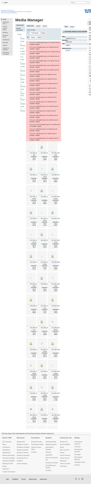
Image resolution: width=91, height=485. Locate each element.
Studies (48, 438)
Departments (6, 452)
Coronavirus (6, 447)
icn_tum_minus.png (47, 305)
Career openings (22, 463)
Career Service (64, 458)
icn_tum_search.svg (36, 393)
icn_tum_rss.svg (46, 371)
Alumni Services (65, 455)
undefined (23, 103)
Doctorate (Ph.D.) (22, 458)
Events (62, 452)
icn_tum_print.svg (35, 349)
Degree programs (51, 444)
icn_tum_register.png (47, 349)
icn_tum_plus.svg (46, 327)
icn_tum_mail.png (57, 284)
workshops (23, 110)
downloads (23, 45)
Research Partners (23, 452)
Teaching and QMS (8, 461)
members (23, 63)
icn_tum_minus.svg (58, 305)
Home (4, 19)
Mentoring (63, 461)
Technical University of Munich (9, 12)
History (72, 26)
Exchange (77, 454)
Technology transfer (37, 444)
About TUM (6, 438)
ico (22, 56)
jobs (23, 59)
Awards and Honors (8, 455)
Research (20, 438)
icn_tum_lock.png (57, 240)
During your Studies (52, 462)
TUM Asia (77, 447)
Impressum (43, 479)
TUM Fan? (5, 469)
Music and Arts (64, 450)
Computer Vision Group (7, 10)
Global (77, 438)
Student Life (63, 441)
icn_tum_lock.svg (35, 262)
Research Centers (22, 444)
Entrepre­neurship (36, 441)
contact (22, 38)
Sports (62, 447)
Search (45, 26)
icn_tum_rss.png (35, 371)
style (23, 82)
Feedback (15, 479)
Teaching (5, 42)
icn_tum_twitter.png (58, 415)
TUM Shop (63, 466)
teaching (22, 86)
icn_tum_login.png (46, 262)
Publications (6, 39)
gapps (23, 51)
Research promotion (23, 455)
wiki (23, 106)
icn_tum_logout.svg (47, 284)
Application (49, 455)
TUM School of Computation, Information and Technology (16, 11)
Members (5, 32)
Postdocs (20, 461)
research (22, 75)
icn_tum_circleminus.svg (59, 174)
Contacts (34, 452)
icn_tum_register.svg (58, 349)
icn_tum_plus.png (35, 327)
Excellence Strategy (23, 447)
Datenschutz (33, 479)
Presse (23, 479)
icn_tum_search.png (58, 371)
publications (23, 70)
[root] (20, 34)
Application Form (6, 22)
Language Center (79, 462)
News (4, 444)
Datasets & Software (6, 48)
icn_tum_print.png (57, 327)
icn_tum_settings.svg (58, 393)
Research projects (22, 450)
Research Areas (5, 36)
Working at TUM (7, 463)
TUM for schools (65, 463)
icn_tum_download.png (59, 196)
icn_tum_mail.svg (35, 305)
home (23, 54)
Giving (4, 466)
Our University (6, 441)
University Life (66, 438)
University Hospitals (8, 458)
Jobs (7, 479)
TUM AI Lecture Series (5, 28)
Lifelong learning (51, 441)
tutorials (22, 99)
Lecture (68, 50)
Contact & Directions (8, 472)
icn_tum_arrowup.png (58, 152)
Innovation (35, 438)
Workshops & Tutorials (6, 53)
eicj (23, 48)
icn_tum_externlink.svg (59, 218)
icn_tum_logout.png (36, 284)
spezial (22, 79)
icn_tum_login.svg (57, 262)
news (23, 66)
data (23, 41)
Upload (38, 26)
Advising (48, 452)
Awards (5, 45)
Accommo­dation (65, 444)
